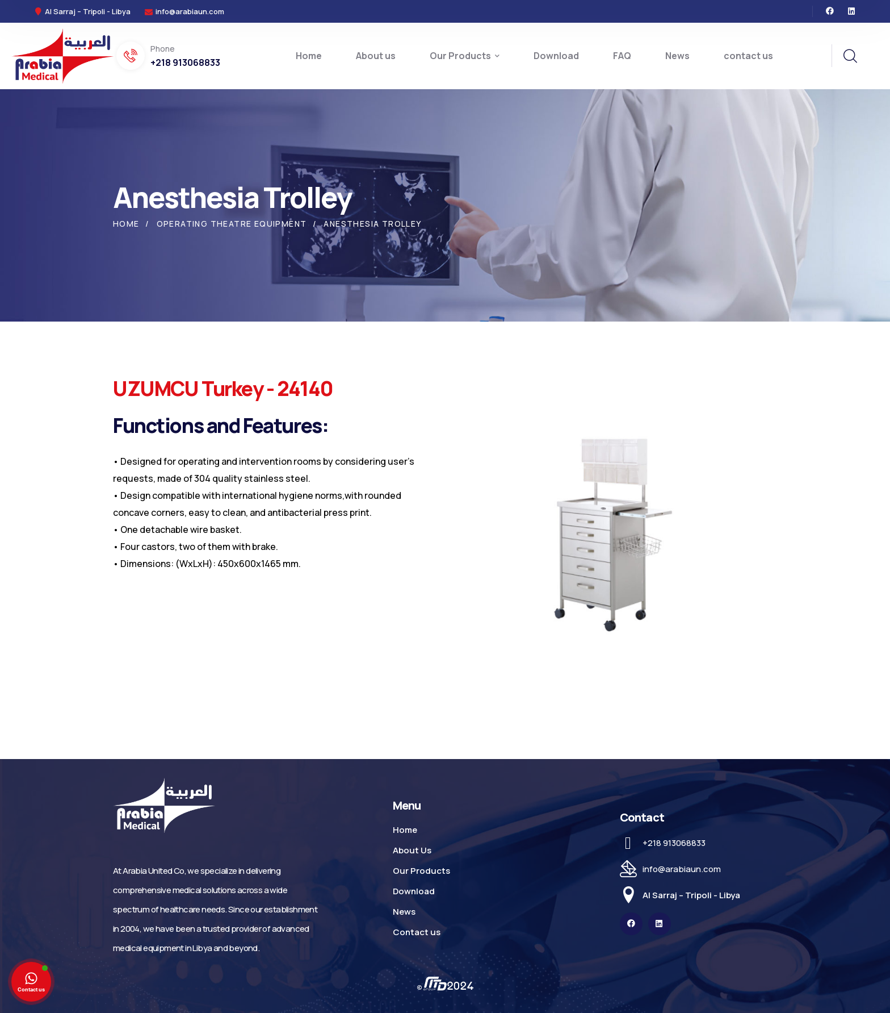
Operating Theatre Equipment (232, 223)
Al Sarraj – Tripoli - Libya (691, 895)
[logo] (62, 55)
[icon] (830, 11)
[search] (849, 56)
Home (126, 223)
